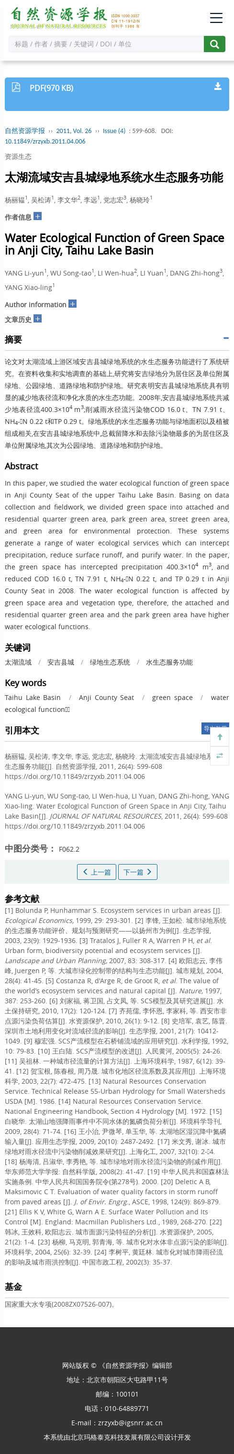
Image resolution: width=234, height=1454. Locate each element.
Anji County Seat (106, 697)
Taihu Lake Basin (33, 697)
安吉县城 (60, 661)
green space (172, 697)
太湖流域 (18, 661)
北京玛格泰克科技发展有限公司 (117, 1437)
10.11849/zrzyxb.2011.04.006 (45, 141)
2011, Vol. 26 (74, 131)
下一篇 (137, 872)
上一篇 (96, 872)
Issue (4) (114, 131)
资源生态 (18, 156)
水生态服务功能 (169, 661)
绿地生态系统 (110, 661)
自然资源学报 (25, 131)
